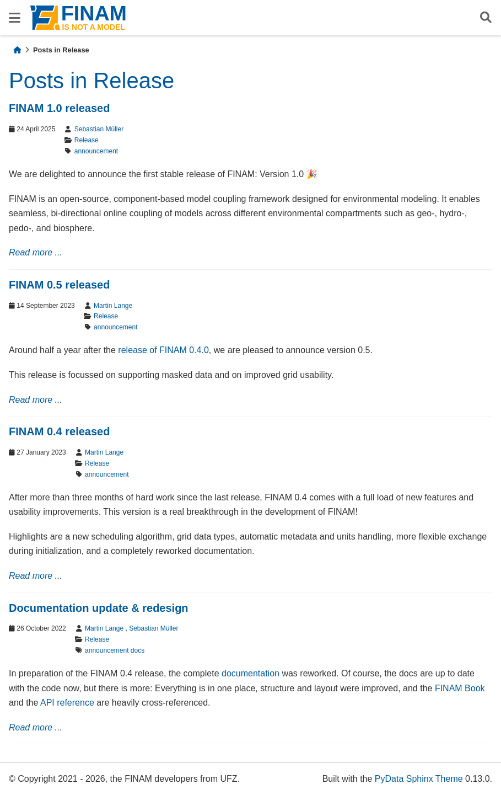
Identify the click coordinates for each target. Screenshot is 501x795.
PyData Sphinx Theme (419, 778)
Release (86, 140)
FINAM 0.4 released (59, 431)
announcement (96, 151)
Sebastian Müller (98, 129)
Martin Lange (113, 306)
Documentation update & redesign (98, 608)
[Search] (486, 18)
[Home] (17, 50)
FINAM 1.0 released (59, 108)
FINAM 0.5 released (59, 285)
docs (137, 650)
